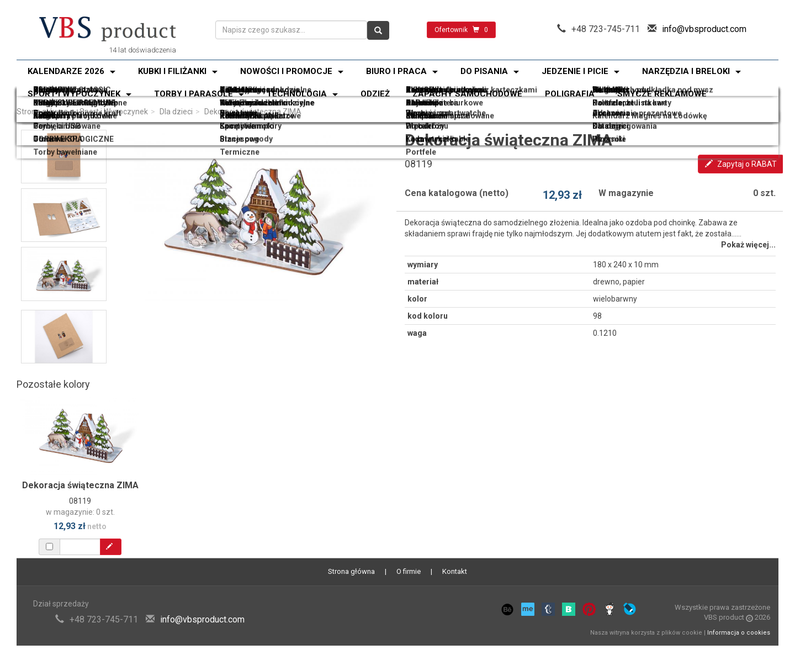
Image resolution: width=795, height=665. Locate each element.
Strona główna (42, 111)
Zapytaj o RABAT (741, 164)
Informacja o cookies (738, 632)
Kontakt (454, 571)
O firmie (408, 571)
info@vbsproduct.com (704, 29)
